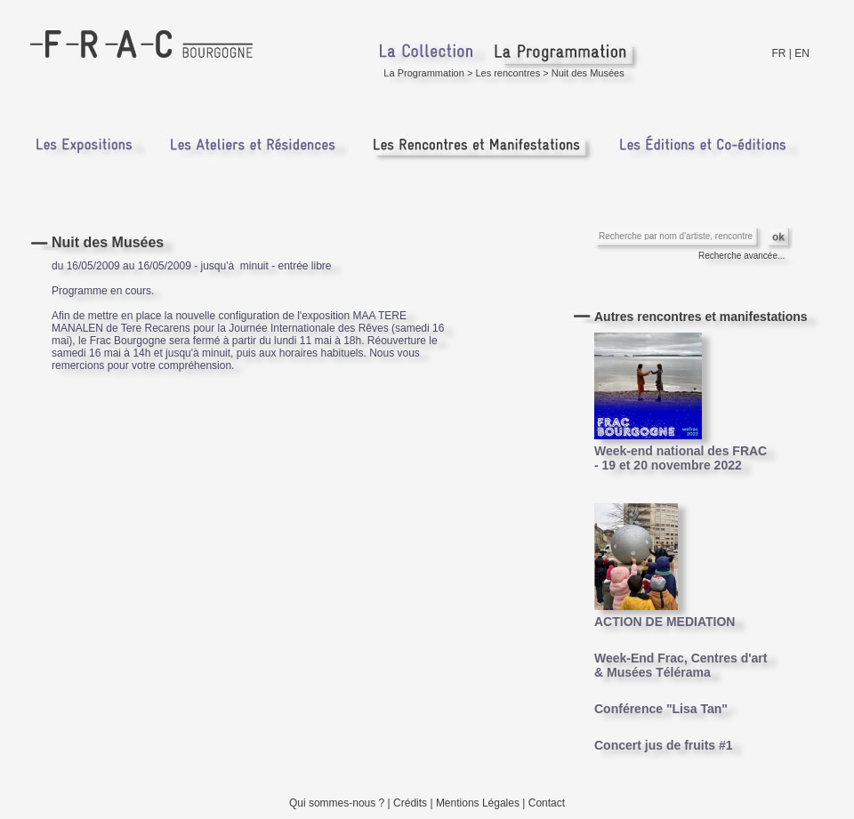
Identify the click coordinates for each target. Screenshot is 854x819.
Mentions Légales (478, 803)
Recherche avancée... (741, 256)
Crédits (410, 803)
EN (802, 53)
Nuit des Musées (588, 73)
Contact (546, 803)
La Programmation (423, 73)
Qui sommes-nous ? (336, 803)
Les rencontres (507, 73)
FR (779, 53)
